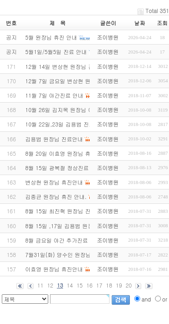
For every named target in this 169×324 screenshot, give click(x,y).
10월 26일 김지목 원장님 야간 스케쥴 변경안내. (83, 109)
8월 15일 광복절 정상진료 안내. (64, 167)
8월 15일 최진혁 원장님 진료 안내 (67, 211)
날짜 (139, 23)
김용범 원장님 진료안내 (54, 139)
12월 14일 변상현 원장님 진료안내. (68, 66)
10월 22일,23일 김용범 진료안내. (66, 124)
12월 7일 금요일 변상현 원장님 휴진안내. (76, 81)
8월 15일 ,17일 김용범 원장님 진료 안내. (75, 226)
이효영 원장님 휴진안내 (54, 269)
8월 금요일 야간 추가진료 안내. (63, 240)
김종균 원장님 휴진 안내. (56, 196)
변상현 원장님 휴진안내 (54, 182)
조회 (162, 23)
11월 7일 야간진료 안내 (54, 95)
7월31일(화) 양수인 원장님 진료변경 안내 (76, 254)
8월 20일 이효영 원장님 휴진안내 (66, 153)
